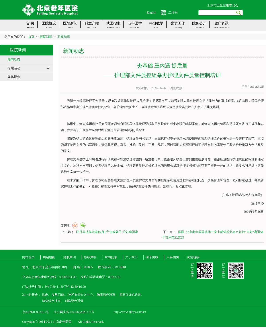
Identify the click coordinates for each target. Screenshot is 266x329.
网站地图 (49, 257)
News (70, 27)
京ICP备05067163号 (35, 312)
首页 (31, 36)
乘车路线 (152, 257)
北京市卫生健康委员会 (222, 5)
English (151, 12)
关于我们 (131, 257)
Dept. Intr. (91, 27)
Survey (49, 27)
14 (261, 86)
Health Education (221, 27)
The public (199, 27)
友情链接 (193, 257)
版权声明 (90, 257)
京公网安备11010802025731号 (74, 312)
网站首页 (28, 257)
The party (177, 27)
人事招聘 (172, 257)
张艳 (70, 138)
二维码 (173, 12)
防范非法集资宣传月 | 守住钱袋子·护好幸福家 (107, 232)
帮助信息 (111, 257)
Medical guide (113, 27)
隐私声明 (69, 257)
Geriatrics (134, 27)
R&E (156, 27)
